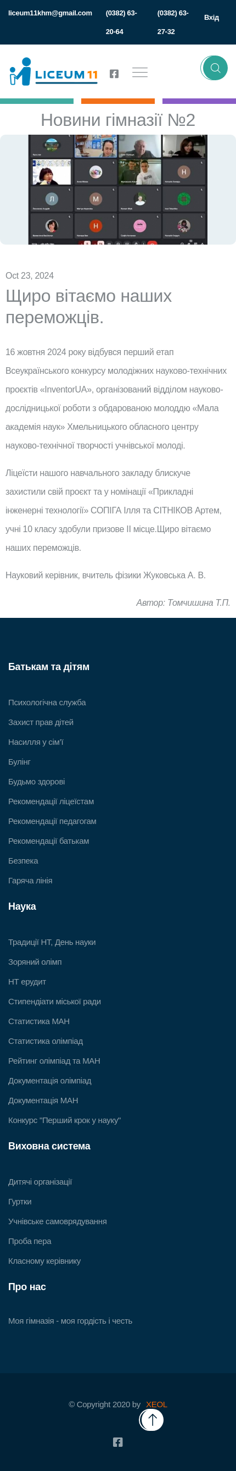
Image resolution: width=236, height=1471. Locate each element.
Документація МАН (43, 1100)
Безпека (23, 860)
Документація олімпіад (49, 1080)
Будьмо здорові (36, 781)
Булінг (19, 761)
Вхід (211, 17)
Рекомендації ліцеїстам (51, 801)
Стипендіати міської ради (54, 1001)
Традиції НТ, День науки (51, 942)
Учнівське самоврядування (57, 1221)
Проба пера (29, 1241)
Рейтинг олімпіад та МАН (54, 1060)
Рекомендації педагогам (52, 821)
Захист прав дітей (41, 722)
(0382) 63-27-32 (173, 22)
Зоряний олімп (34, 961)
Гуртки (19, 1201)
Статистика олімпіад (45, 1041)
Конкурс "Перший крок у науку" (64, 1120)
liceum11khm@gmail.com (50, 13)
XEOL (156, 1404)
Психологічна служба (47, 702)
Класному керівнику (44, 1260)
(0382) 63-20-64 (121, 22)
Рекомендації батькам (48, 840)
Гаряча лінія (30, 880)
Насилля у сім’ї (35, 741)
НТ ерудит (27, 981)
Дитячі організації (40, 1181)
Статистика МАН (39, 1021)
